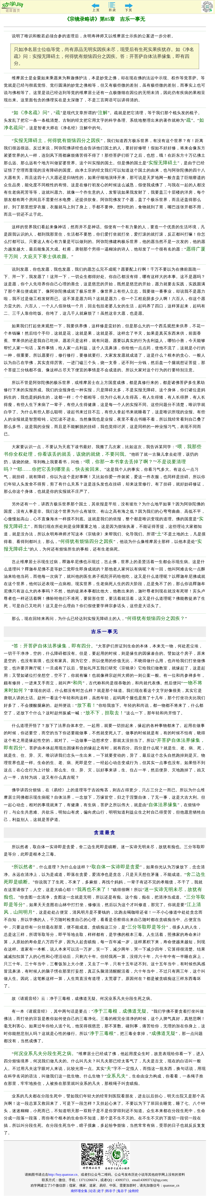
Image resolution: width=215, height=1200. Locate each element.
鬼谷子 (122, 1191)
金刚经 (134, 1191)
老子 (100, 1191)
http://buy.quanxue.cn (62, 1174)
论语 (92, 1191)
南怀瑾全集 (79, 1191)
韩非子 (111, 1191)
